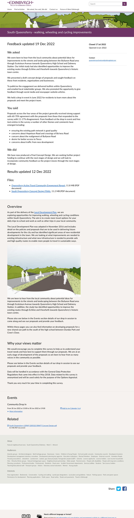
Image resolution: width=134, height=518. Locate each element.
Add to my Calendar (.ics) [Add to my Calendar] (70, 408)
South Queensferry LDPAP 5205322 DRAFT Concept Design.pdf (32, 426)
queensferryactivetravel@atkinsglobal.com (102, 60)
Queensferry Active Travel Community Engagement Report (38, 185)
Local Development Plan (45, 212)
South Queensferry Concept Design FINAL (31, 191)
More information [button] (16, 411)
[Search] (124, 4)
